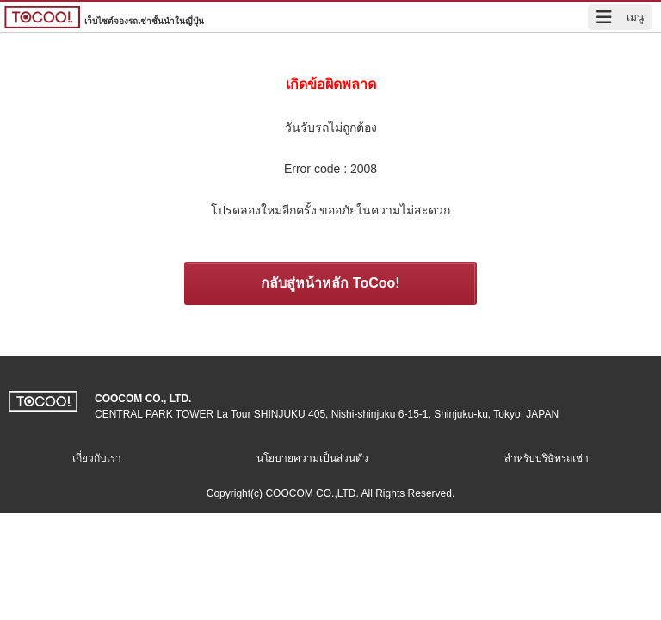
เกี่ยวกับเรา (96, 458)
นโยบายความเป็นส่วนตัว (312, 458)
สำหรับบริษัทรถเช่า (546, 458)
